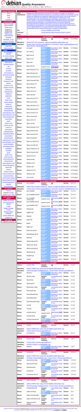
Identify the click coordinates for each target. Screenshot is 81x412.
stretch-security (8, 125)
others (72, 408)
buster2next (8, 106)
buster (8, 98)
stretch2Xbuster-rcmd (8, 115)
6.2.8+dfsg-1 (54, 67)
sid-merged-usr (8, 73)
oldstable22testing (8, 133)
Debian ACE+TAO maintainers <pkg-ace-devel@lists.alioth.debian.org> (47, 42)
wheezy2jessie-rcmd (9, 163)
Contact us (8, 19)
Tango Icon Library (48, 409)
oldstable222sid (8, 131)
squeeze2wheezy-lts (9, 174)
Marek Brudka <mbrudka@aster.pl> (37, 46)
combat (43, 32)
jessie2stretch (9, 136)
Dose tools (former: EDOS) (8, 203)
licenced (14, 408)
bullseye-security (8, 87)
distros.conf (8, 34)
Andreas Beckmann (55, 408)
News (8, 15)
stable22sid (8, 96)
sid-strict (8, 68)
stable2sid (9, 94)
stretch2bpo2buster (8, 117)
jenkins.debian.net (8, 215)
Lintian (8, 206)
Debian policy (9, 27)
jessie (8, 152)
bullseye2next (9, 91)
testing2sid (8, 77)
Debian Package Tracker (8, 209)
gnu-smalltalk (48, 30)
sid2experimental (9, 64)
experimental (8, 62)
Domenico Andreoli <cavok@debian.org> (39, 344)
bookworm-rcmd (8, 81)
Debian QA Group (8, 200)
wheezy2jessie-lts (8, 159)
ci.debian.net (8, 217)
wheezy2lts (8, 167)
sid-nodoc (8, 70)
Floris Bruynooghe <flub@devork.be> (38, 270)
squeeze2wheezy (8, 176)
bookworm (9, 79)
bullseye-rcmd (8, 85)
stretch (9, 121)
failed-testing (55, 66)
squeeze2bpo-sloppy (8, 178)
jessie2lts (11, 50)
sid (8, 66)
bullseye (8, 83)
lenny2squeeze (8, 186)
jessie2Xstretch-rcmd (8, 142)
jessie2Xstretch (8, 138)
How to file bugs (8, 24)
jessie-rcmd (8, 155)
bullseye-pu (8, 89)
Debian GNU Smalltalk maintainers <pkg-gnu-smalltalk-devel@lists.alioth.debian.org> (52, 186)
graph (10, 58)
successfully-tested (56, 276)
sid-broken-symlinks (8, 75)
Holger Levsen (65, 408)
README (8, 37)
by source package (8, 56)
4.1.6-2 (53, 278)
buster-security (8, 102)
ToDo (13, 195)
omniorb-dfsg (56, 30)
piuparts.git (17, 409)
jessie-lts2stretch (8, 144)
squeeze (8, 184)
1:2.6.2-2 (53, 365)
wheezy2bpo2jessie (8, 165)
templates (10, 25)
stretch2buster (8, 108)
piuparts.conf (8, 32)
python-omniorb (65, 32)
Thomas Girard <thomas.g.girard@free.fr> (39, 44)
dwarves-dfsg (50, 32)
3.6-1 (52, 389)
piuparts (6, 408)
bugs (12, 192)
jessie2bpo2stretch (8, 146)
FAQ (8, 17)
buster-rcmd (8, 100)
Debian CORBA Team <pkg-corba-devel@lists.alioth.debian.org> (46, 268)
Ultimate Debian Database (8, 212)
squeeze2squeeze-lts (8, 182)
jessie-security (8, 157)
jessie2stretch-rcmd (8, 140)
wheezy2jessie (8, 161)
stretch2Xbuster (8, 110)
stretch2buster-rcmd (8, 113)
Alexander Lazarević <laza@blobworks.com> (65, 189)
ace (42, 30)
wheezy (8, 169)
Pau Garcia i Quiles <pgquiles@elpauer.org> (65, 44)
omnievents (57, 32)
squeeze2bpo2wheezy (8, 180)
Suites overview (8, 48)
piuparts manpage (8, 42)
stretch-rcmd (8, 123)
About (8, 13)
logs (12, 35)
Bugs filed (8, 46)
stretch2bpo (8, 119)
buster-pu (8, 104)
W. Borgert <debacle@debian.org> (37, 358)
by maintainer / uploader (8, 53)
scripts (6, 35)
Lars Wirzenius (33, 408)
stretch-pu (8, 127)
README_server (9, 39)
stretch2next (8, 129)
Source (8, 190)
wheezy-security (8, 171)
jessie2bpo (8, 148)
